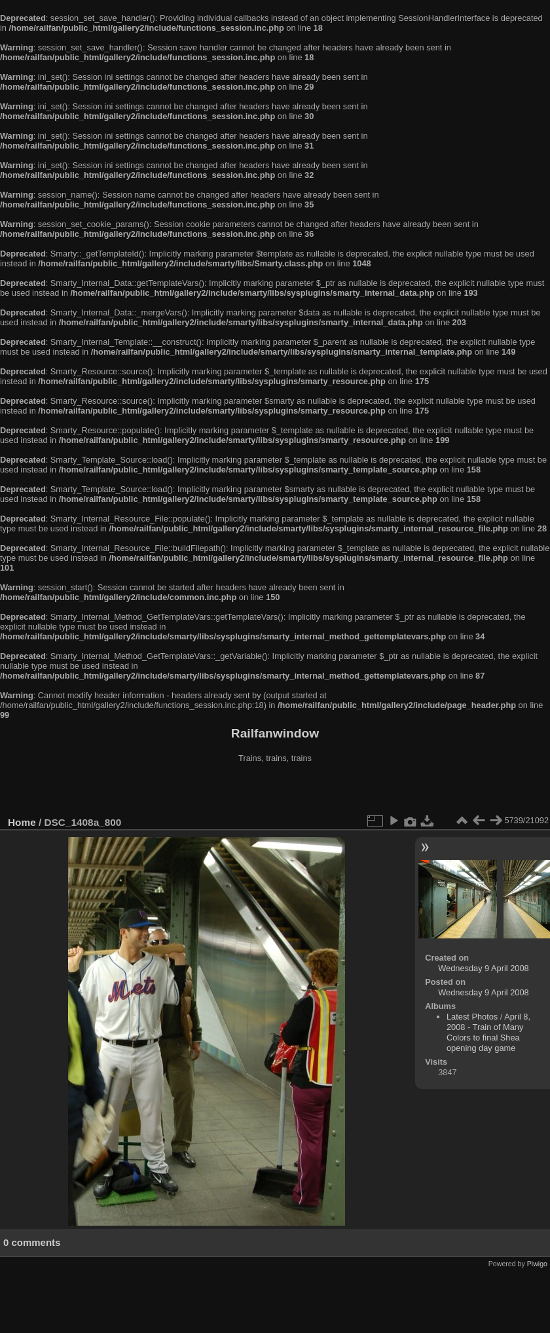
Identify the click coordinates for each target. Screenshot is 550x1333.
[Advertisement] (275, 791)
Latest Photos (472, 1017)
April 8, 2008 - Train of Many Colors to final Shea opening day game (488, 1032)
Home (22, 822)
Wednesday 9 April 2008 (483, 968)
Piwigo (537, 1264)
